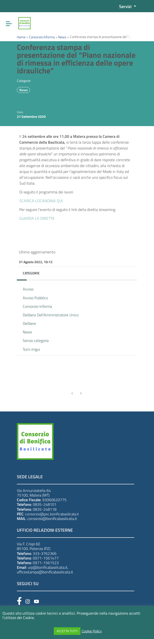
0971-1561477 (46, 558)
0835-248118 (44, 509)
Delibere (29, 323)
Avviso (28, 289)
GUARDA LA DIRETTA (37, 218)
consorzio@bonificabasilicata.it (52, 518)
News (23, 90)
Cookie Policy (92, 631)
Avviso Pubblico (35, 298)
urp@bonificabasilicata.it (47, 567)
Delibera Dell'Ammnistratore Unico (50, 315)
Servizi (125, 6)
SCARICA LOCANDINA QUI (41, 201)
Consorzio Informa (37, 306)
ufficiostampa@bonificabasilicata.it (45, 572)
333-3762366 (44, 553)
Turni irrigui (31, 349)
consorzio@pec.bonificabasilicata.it (52, 514)
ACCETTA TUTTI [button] (67, 631)
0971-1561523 (46, 563)
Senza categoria (36, 340)
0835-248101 (44, 504)
